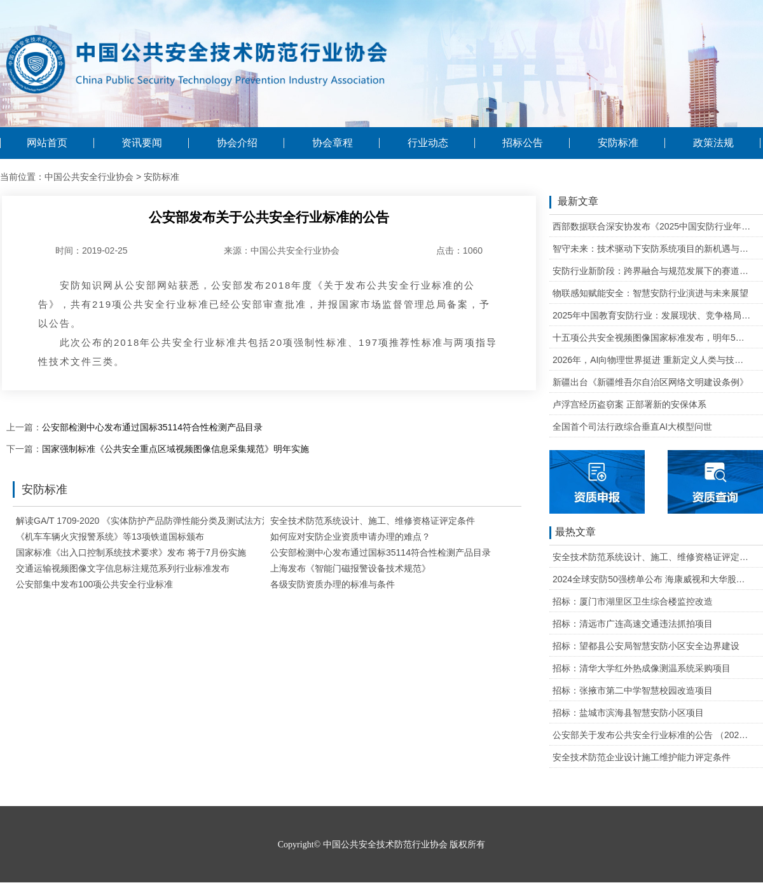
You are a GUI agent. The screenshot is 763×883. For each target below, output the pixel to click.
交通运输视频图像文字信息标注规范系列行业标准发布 (123, 568)
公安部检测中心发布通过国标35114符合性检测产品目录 (152, 427)
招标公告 (522, 143)
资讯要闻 (141, 143)
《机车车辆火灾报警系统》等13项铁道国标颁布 (110, 536)
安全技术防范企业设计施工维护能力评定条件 (642, 757)
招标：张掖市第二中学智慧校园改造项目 (633, 690)
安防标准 (618, 143)
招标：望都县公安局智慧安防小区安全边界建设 (646, 646)
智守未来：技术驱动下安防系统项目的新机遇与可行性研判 (652, 248)
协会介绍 (237, 143)
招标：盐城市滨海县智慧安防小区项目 (628, 713)
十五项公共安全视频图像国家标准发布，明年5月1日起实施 (652, 337)
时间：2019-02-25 (91, 250)
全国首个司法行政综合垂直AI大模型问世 (632, 426)
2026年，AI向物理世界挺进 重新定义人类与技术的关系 (652, 360)
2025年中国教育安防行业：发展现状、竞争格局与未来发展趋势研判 (652, 315)
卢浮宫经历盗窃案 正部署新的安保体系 (629, 404)
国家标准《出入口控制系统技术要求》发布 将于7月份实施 (131, 552)
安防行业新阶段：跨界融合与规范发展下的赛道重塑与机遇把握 (652, 271)
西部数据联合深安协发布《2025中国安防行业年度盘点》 (652, 226)
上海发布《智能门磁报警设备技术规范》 (350, 568)
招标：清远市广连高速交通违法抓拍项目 (633, 624)
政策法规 (713, 143)
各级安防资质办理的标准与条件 (332, 584)
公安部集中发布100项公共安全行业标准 (94, 584)
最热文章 (572, 532)
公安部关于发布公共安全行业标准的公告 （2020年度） (652, 735)
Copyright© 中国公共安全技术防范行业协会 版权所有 (381, 844)
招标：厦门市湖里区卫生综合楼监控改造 (633, 601)
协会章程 (332, 143)
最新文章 (573, 202)
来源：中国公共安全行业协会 (282, 250)
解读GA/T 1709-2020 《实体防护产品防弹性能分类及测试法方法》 (148, 521)
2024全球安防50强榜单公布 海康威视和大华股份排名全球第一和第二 (652, 579)
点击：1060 (459, 250)
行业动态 (428, 143)
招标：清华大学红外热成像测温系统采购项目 (642, 668)
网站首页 (47, 143)
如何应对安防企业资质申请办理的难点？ (350, 536)
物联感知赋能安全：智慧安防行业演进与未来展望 (650, 293)
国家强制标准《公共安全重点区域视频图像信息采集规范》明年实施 (175, 449)
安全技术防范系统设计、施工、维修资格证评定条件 (372, 521)
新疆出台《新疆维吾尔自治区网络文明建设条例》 (650, 382)
